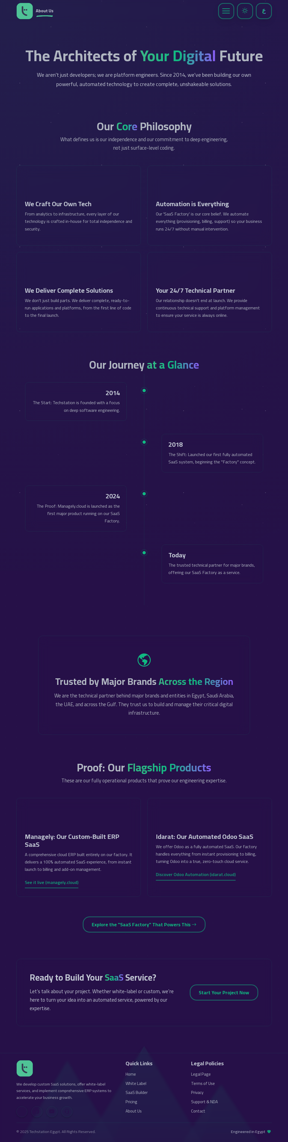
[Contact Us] (66, 1111)
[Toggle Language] (264, 11)
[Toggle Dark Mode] (245, 11)
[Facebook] (36, 1111)
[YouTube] (51, 1111)
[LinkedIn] (21, 1111)
